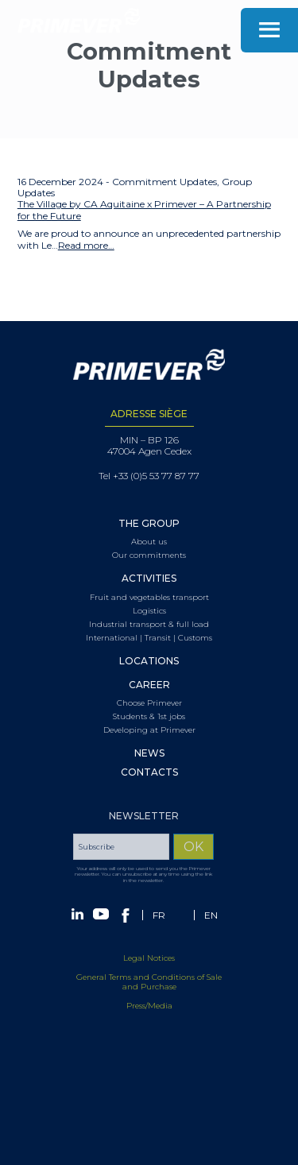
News (149, 753)
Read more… (86, 245)
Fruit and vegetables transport (149, 597)
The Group (149, 523)
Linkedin (77, 920)
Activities (149, 578)
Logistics (149, 611)
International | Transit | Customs (149, 638)
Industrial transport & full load (149, 624)
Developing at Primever (149, 730)
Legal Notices (149, 965)
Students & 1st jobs (149, 717)
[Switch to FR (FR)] (159, 921)
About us (149, 542)
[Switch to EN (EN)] (211, 921)
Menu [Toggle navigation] (269, 30)
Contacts (149, 772)
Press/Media (149, 1013)
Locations (149, 661)
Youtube (101, 920)
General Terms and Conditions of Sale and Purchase (149, 989)
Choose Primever (149, 703)
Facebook (125, 922)
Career (149, 685)
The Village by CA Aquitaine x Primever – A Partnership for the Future (144, 209)
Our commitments (149, 555)
